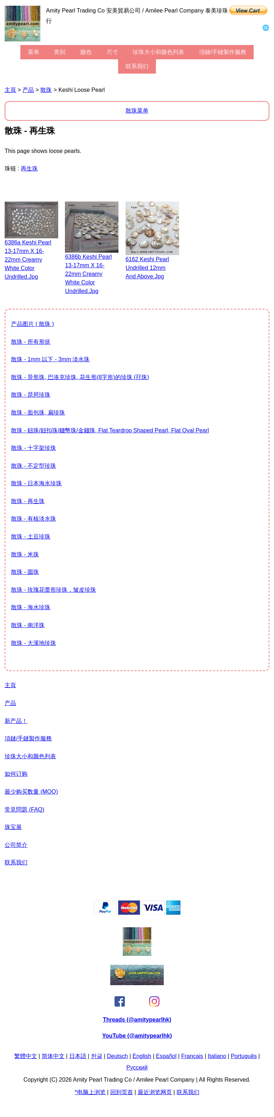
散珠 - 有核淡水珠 (33, 519)
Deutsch (117, 1056)
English (141, 1056)
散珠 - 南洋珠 (28, 625)
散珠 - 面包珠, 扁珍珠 (38, 412)
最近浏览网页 (155, 1092)
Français (192, 1056)
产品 (28, 90)
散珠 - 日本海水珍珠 (36, 483)
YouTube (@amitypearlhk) (137, 1036)
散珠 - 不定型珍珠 (33, 466)
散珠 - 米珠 (25, 554)
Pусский (136, 1067)
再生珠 (29, 168)
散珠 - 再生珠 (28, 501)
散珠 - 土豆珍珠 (30, 536)
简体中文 (53, 1056)
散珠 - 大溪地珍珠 (33, 643)
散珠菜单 (137, 111)
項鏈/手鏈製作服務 (222, 52)
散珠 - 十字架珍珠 (33, 448)
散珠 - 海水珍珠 (30, 607)
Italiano (217, 1056)
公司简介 (16, 845)
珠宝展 (13, 827)
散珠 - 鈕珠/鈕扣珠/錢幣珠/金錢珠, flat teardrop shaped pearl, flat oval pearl (110, 430)
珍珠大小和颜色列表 (158, 52)
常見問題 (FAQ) (24, 809)
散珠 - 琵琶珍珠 (30, 395)
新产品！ (16, 721)
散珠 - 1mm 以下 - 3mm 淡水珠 (50, 359)
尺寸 (112, 52)
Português (244, 1056)
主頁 (10, 90)
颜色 (86, 52)
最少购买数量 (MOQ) (31, 792)
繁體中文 (25, 1056)
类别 (59, 52)
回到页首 (121, 1092)
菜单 (33, 52)
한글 (96, 1056)
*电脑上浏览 (90, 1092)
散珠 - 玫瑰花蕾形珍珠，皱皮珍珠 (53, 590)
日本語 (77, 1056)
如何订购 (16, 774)
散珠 (46, 90)
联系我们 (137, 66)
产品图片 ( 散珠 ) (32, 324)
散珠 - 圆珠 (25, 572)
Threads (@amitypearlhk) (137, 1020)
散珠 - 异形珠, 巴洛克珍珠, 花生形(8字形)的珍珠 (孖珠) (80, 377)
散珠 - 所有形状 (30, 342)
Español (166, 1056)
